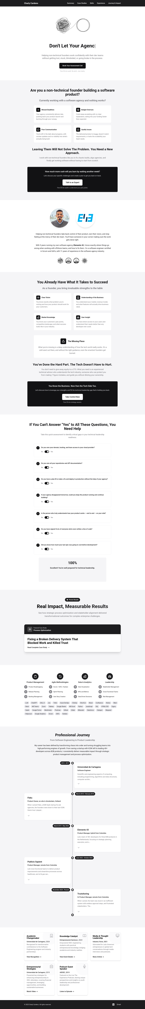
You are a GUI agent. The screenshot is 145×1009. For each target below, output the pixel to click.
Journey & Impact (114, 3)
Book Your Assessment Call (72, 66)
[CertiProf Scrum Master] (76, 260)
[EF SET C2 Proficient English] (84, 260)
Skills (92, 3)
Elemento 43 (79, 245)
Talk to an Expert (72, 182)
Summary (70, 3)
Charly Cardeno (31, 3)
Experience (101, 3)
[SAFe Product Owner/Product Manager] (60, 260)
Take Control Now (72, 397)
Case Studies (82, 3)
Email (119, 1004)
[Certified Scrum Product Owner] (68, 260)
